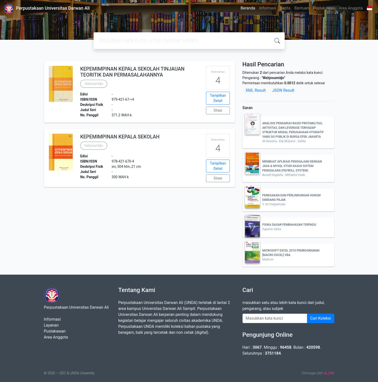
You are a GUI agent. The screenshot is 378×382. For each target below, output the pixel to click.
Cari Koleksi (320, 318)
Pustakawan (324, 8)
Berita (285, 8)
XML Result (256, 90)
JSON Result (283, 90)
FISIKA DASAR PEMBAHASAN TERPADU (289, 224)
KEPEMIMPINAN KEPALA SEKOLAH (120, 137)
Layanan (51, 325)
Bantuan (301, 8)
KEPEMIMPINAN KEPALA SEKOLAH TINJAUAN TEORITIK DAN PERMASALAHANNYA (132, 72)
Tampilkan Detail (218, 98)
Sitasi (218, 110)
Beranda (248, 8)
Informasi (267, 8)
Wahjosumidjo (93, 83)
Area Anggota (351, 8)
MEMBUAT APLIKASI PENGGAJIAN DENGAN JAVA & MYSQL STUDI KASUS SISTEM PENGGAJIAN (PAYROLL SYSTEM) (292, 166)
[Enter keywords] (274, 318)
